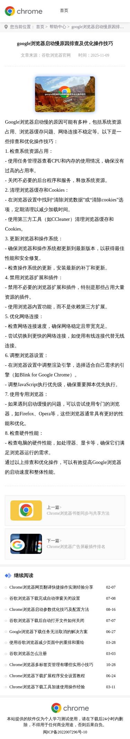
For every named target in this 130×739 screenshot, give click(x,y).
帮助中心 (58, 27)
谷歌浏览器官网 (56, 55)
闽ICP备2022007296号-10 (65, 732)
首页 (64, 10)
